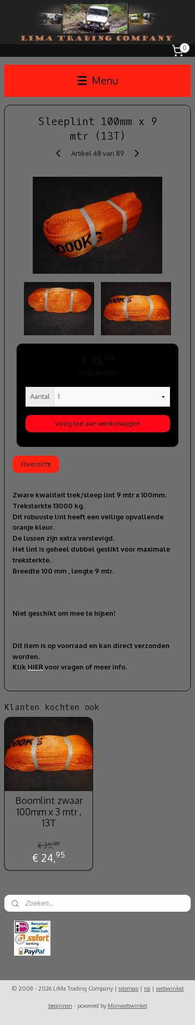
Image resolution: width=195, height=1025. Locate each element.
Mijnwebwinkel (127, 1005)
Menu (97, 80)
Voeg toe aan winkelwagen (97, 423)
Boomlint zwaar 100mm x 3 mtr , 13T (49, 811)
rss (147, 988)
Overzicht (36, 464)
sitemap (128, 988)
